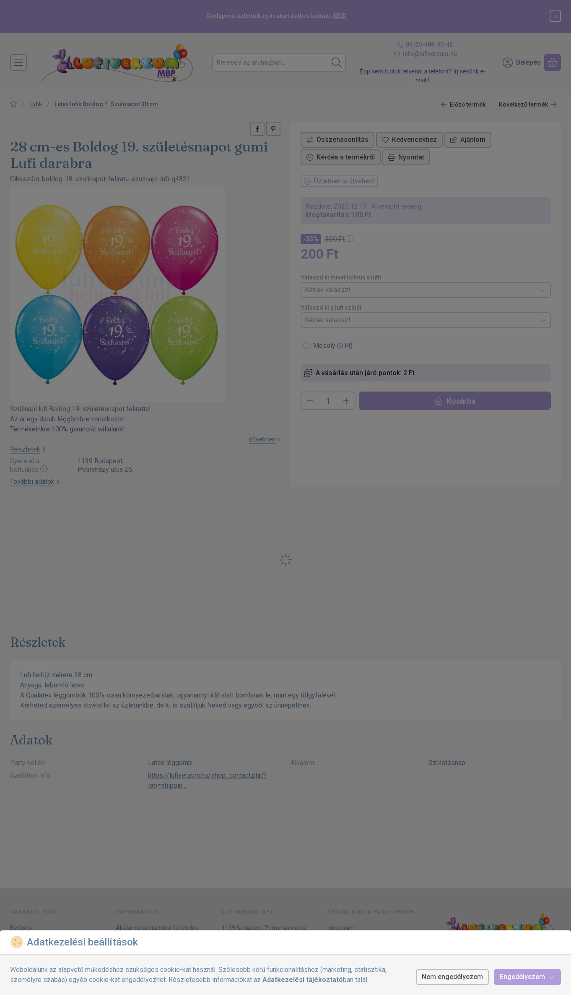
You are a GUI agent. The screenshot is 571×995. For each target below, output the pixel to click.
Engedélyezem (527, 977)
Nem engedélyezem (452, 977)
